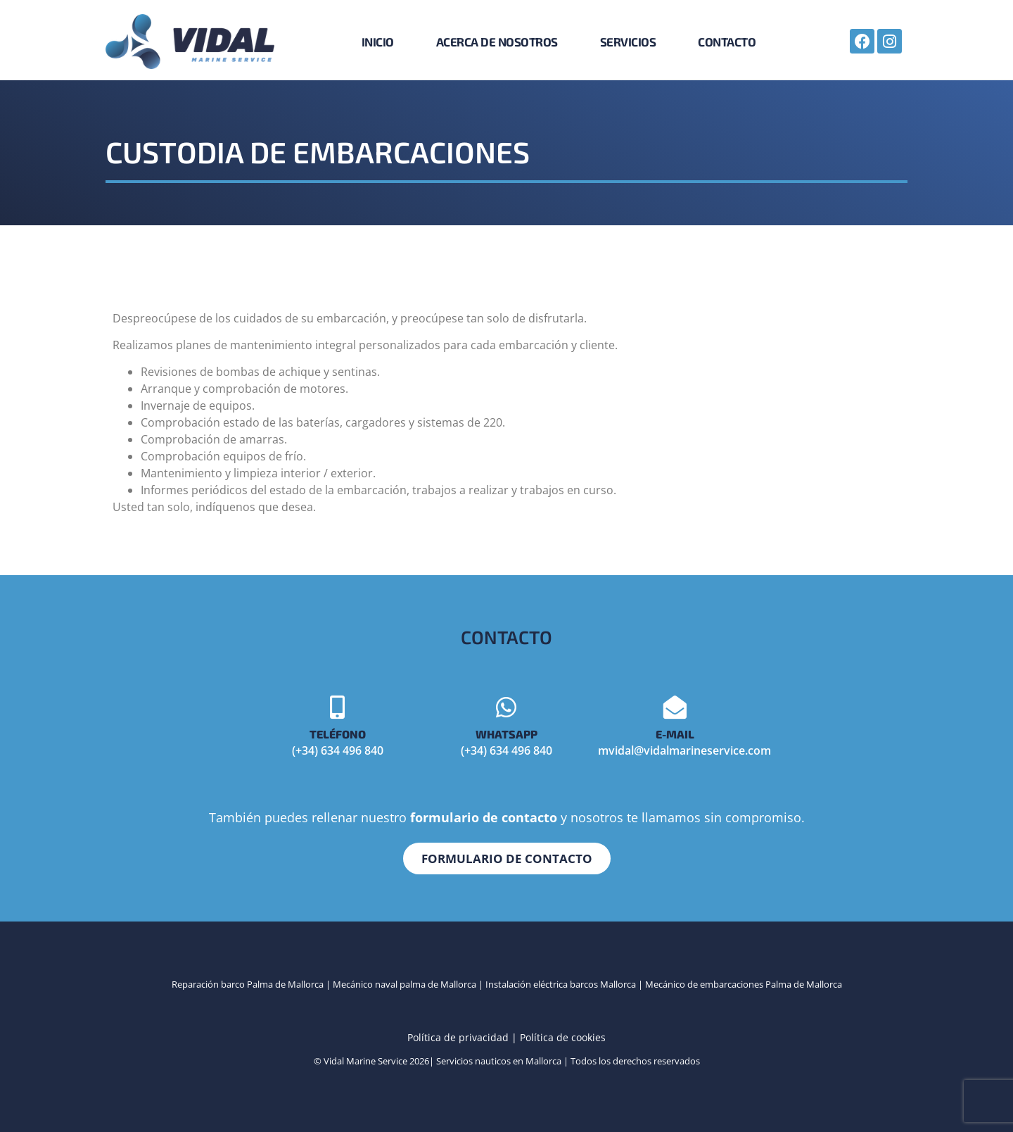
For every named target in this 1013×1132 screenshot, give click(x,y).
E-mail (675, 733)
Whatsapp (506, 733)
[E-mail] (675, 707)
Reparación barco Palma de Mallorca (248, 983)
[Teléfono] (337, 707)
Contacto (727, 41)
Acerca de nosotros (497, 41)
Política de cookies (563, 1036)
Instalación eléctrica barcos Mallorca (560, 983)
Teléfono (338, 733)
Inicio (378, 41)
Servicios (628, 41)
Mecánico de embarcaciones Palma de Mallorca (743, 983)
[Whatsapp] (506, 707)
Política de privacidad (458, 1036)
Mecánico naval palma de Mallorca (403, 983)
